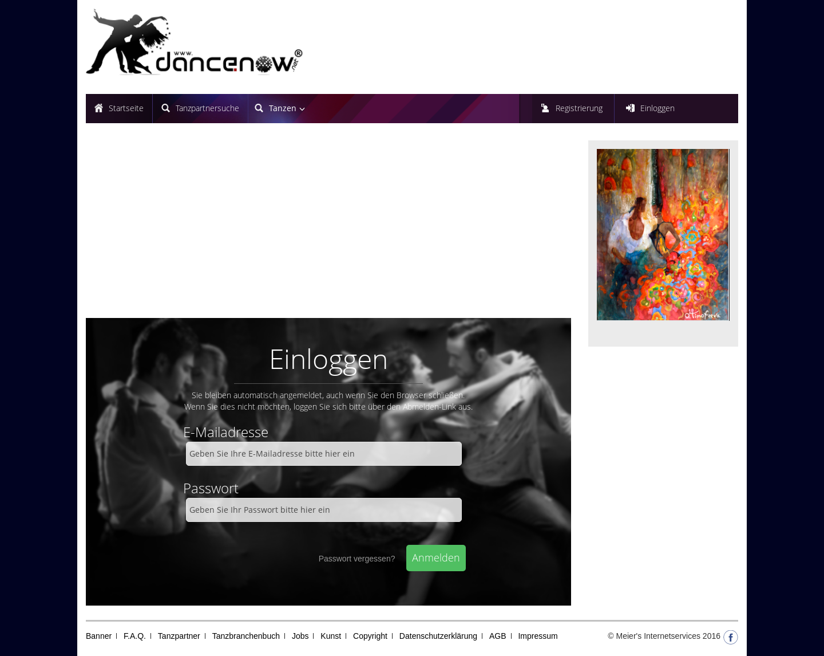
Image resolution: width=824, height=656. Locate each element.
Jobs (300, 636)
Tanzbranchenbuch (246, 636)
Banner (99, 636)
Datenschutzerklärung (438, 636)
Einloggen (657, 108)
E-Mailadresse (225, 431)
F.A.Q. (135, 636)
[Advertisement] (328, 226)
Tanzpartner (179, 636)
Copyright (370, 636)
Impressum (537, 636)
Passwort (211, 487)
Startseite (126, 108)
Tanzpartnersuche (207, 108)
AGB (497, 636)
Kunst (330, 636)
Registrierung (579, 108)
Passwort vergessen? (357, 558)
